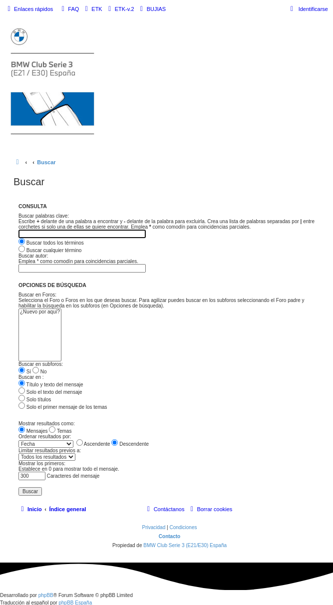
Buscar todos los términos (51, 243)
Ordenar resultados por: (44, 436)
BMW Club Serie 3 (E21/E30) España (185, 545)
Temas (60, 431)
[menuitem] (69, 9)
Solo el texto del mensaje (50, 392)
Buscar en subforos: (40, 364)
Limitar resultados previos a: (49, 450)
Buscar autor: (33, 256)
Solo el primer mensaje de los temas (62, 407)
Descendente (130, 444)
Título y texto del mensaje (50, 384)
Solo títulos (34, 399)
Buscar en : (31, 377)
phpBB (45, 595)
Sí (24, 371)
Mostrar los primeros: (41, 463)
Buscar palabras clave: (43, 216)
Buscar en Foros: (37, 295)
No (39, 371)
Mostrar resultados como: (46, 423)
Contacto (169, 536)
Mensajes (33, 431)
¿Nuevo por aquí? (40, 312)
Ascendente (93, 444)
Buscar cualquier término (49, 250)
